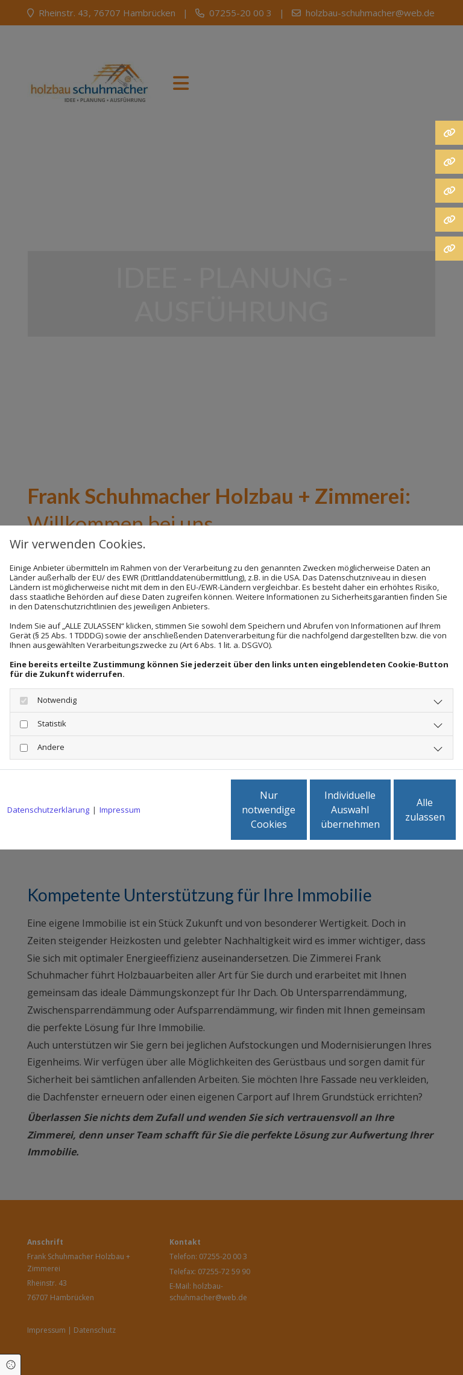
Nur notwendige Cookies (171, 814)
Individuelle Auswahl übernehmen (285, 814)
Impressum (119, 777)
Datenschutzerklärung (48, 777)
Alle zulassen (400, 814)
